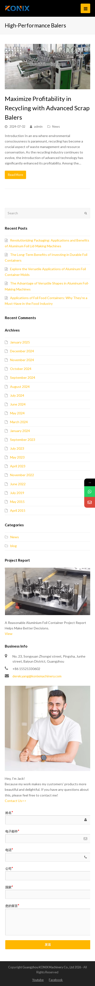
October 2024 (20, 369)
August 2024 (20, 387)
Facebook (56, 980)
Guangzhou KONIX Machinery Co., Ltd (48, 967)
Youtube (38, 980)
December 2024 (22, 351)
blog (13, 546)
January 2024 (20, 431)
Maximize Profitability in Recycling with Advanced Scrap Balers (47, 108)
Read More (15, 175)
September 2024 (22, 377)
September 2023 (22, 440)
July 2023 (17, 448)
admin (38, 126)
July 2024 (17, 395)
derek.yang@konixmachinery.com (36, 676)
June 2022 (18, 484)
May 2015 (17, 502)
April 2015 (17, 510)
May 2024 (17, 413)
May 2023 (17, 457)
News (56, 126)
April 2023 (17, 466)
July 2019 (17, 493)
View (8, 634)
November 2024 (22, 360)
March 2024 (19, 422)
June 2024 (18, 404)
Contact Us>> (15, 801)
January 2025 (20, 342)
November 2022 (22, 475)
